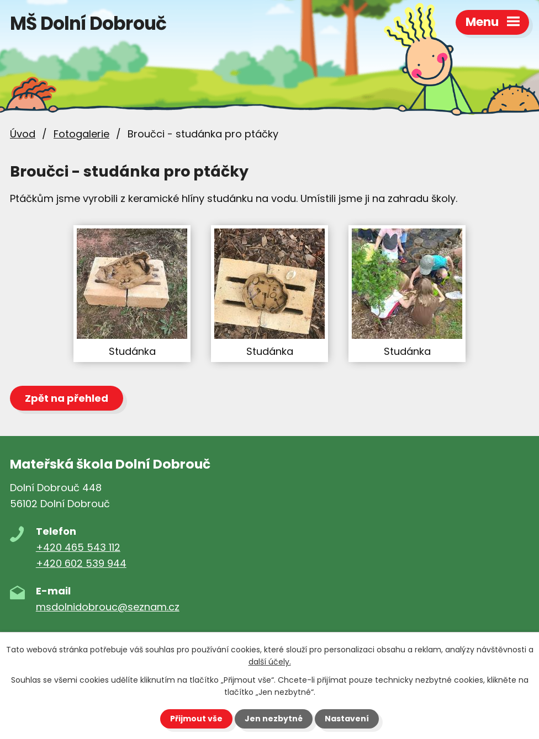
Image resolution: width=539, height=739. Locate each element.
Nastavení (347, 718)
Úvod (22, 134)
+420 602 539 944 (81, 563)
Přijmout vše (196, 718)
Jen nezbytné (274, 718)
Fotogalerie (81, 134)
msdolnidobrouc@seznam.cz (107, 607)
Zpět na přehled (66, 398)
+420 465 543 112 (78, 547)
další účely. (270, 661)
